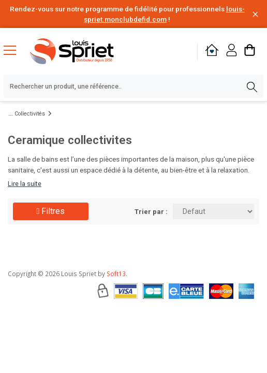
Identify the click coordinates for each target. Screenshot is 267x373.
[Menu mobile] (14, 50)
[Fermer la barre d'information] (255, 14)
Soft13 (116, 273)
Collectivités (29, 113)
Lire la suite (24, 184)
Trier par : (151, 212)
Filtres (51, 211)
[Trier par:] (213, 211)
